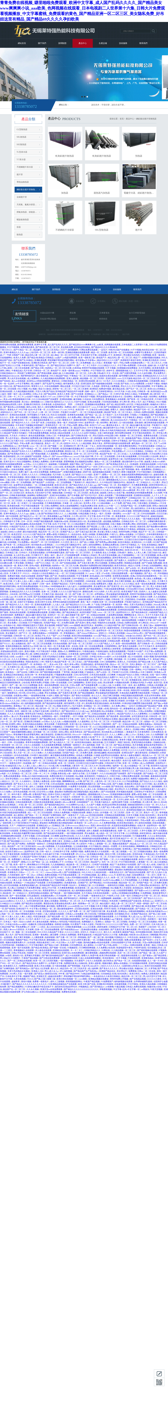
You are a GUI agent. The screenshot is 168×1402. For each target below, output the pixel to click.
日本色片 (23, 553)
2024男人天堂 (16, 974)
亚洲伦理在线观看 (87, 381)
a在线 (106, 708)
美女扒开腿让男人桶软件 (30, 428)
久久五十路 (71, 818)
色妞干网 (89, 456)
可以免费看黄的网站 (114, 550)
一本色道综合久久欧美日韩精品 (147, 841)
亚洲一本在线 (72, 646)
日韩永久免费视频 (62, 812)
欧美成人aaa (28, 859)
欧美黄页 (117, 932)
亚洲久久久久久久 (30, 475)
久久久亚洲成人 (119, 381)
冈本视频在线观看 (125, 792)
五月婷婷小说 (148, 547)
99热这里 (64, 708)
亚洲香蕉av (107, 649)
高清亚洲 (39, 898)
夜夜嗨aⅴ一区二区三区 (24, 706)
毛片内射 (57, 475)
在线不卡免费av (62, 618)
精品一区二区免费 (99, 352)
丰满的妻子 (6, 984)
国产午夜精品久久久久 (100, 877)
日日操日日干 (84, 407)
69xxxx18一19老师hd (81, 734)
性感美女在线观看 (67, 576)
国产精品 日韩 (37, 368)
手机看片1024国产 (69, 412)
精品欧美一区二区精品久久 (139, 482)
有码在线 (63, 922)
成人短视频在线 (19, 644)
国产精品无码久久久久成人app (83, 485)
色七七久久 (96, 696)
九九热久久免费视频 (10, 550)
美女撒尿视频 (159, 540)
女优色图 (31, 942)
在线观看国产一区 (62, 740)
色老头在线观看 (28, 576)
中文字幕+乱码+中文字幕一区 (32, 410)
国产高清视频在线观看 (123, 579)
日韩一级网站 (84, 628)
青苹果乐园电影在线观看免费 (117, 443)
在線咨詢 (80, 301)
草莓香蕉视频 (106, 989)
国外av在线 (31, 407)
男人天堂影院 (66, 581)
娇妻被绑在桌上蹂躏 (132, 708)
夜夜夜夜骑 (120, 516)
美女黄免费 (108, 683)
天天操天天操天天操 (80, 740)
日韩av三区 (51, 436)
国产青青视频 (128, 469)
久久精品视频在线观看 (24, 391)
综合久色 (64, 685)
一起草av (114, 893)
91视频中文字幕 (144, 620)
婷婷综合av (46, 779)
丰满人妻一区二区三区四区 (31, 805)
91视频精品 (144, 415)
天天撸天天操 (48, 594)
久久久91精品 (128, 584)
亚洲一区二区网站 (130, 763)
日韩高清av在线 (149, 631)
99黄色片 (116, 472)
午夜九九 (114, 534)
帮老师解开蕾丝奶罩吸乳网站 (61, 360)
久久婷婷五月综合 (80, 698)
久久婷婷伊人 (26, 781)
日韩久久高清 (27, 701)
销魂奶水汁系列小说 (101, 511)
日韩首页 (80, 404)
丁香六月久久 (6, 350)
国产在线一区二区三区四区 (78, 553)
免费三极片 (24, 472)
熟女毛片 (154, 880)
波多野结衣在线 (67, 836)
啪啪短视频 (57, 493)
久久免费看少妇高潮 (106, 948)
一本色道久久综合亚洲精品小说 (44, 573)
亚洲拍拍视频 (66, 399)
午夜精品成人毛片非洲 (22, 371)
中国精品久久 (93, 420)
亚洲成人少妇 (143, 734)
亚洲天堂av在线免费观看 (55, 701)
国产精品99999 (73, 974)
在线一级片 (155, 675)
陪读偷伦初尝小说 (78, 521)
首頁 (122, 119)
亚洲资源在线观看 (148, 464)
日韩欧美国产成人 (158, 688)
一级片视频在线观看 (150, 519)
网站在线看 (65, 386)
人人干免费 (117, 503)
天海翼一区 (67, 503)
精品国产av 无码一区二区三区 (51, 849)
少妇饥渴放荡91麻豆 (152, 477)
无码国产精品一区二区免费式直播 (136, 506)
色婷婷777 (28, 467)
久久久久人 (20, 901)
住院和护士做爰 (161, 981)
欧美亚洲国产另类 (129, 592)
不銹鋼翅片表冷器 (25, 167)
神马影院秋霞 (133, 430)
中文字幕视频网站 (152, 807)
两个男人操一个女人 (86, 446)
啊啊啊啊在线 (68, 781)
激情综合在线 (51, 974)
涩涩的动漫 (137, 854)
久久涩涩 (65, 542)
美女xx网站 (157, 768)
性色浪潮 (114, 901)
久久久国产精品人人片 (104, 644)
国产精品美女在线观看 (95, 716)
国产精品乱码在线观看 (135, 872)
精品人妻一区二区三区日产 (123, 903)
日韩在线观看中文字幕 (76, 607)
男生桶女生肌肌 (78, 807)
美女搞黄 (68, 527)
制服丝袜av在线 (61, 521)
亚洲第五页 (15, 449)
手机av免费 (124, 363)
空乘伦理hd (144, 885)
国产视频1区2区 (143, 786)
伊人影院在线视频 (143, 823)
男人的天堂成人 (12, 438)
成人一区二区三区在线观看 (40, 812)
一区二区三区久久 (154, 363)
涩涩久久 (52, 498)
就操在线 (4, 436)
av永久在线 (58, 467)
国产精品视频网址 (95, 589)
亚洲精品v (70, 488)
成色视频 (107, 521)
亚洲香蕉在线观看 (142, 495)
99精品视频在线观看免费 (132, 696)
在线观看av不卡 (105, 355)
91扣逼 (117, 384)
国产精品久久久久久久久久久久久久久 (51, 501)
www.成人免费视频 (46, 846)
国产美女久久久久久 (23, 784)
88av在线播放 (77, 498)
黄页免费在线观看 (123, 433)
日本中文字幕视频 (120, 670)
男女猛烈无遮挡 (52, 579)
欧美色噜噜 (5, 833)
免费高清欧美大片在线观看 (62, 776)
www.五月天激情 (124, 378)
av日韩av (28, 464)
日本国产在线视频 (102, 441)
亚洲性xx (99, 922)
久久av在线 (19, 690)
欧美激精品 (152, 545)
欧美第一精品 (150, 945)
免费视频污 (17, 859)
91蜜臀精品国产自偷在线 (130, 901)
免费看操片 (19, 615)
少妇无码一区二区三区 (40, 352)
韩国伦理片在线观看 (104, 560)
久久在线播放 (160, 597)
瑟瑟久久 (103, 633)
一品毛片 (103, 350)
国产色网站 (20, 844)
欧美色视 (123, 698)
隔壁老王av (59, 402)
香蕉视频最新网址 (157, 371)
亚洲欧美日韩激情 (149, 430)
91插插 (97, 755)
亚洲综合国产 (128, 753)
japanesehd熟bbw (7, 901)
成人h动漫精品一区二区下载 (137, 766)
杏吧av (155, 506)
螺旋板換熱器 (23, 220)
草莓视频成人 (70, 633)
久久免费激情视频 (108, 823)
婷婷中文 (111, 371)
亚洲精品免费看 (116, 563)
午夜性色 (49, 537)
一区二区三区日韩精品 (66, 628)
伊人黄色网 (34, 508)
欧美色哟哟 (5, 641)
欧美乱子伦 (40, 636)
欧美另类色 (143, 628)
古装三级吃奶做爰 (106, 433)
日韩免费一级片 (7, 524)
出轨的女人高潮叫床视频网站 (99, 449)
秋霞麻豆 (94, 690)
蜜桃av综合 (17, 797)
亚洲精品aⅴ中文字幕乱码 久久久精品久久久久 (138, 828)
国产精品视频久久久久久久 (19, 841)
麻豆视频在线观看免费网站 (63, 755)
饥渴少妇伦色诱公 (148, 815)
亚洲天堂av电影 (60, 430)
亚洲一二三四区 (36, 641)
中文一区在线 (113, 373)
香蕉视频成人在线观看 (115, 399)
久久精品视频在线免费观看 (53, 378)
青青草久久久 (37, 386)
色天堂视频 (138, 745)
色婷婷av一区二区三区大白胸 (58, 368)
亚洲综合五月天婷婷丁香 (85, 828)
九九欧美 (66, 475)
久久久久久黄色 (82, 836)
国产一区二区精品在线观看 (93, 615)
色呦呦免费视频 (134, 477)
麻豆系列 (121, 727)
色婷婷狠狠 (50, 937)
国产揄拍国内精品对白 (55, 805)
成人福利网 (80, 589)
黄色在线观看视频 (37, 436)
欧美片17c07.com (48, 397)
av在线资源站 (60, 417)
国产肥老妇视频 (44, 373)
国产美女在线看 (79, 547)
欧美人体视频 (89, 534)
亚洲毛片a (66, 706)
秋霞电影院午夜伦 (124, 948)
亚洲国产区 (23, 867)
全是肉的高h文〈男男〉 (64, 404)
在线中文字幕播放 (26, 602)
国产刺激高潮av (44, 698)
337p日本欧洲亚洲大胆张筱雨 (94, 459)
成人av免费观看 (147, 763)
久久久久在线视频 (80, 690)
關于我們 (42, 43)
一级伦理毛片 (99, 464)
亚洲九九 (121, 662)
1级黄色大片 (35, 659)
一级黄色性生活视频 (115, 885)
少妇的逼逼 (51, 423)
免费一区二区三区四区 (128, 831)
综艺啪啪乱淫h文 (122, 914)
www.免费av (5, 519)
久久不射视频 (64, 636)
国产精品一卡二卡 (33, 815)
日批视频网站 (6, 358)
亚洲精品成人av (44, 825)
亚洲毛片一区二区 (56, 615)
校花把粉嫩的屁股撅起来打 (72, 449)
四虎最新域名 (70, 883)
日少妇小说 (92, 807)
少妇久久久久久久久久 (110, 966)
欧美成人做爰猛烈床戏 (132, 807)
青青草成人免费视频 (110, 386)
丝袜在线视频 (17, 469)
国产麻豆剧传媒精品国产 (53, 955)
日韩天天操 (115, 776)
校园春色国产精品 (133, 438)
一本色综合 (155, 428)
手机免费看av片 (119, 451)
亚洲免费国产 (121, 498)
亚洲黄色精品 (87, 664)
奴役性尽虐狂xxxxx (14, 851)
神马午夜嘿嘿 (27, 768)
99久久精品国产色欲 (59, 376)
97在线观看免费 (72, 555)
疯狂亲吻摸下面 (72, 615)
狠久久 (41, 407)
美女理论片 (114, 547)
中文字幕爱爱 (82, 576)
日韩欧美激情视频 (18, 495)
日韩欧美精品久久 (8, 373)
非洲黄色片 (13, 872)
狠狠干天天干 (91, 501)
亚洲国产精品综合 (60, 584)
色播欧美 (32, 924)
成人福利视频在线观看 (31, 703)
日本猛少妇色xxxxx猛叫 (101, 657)
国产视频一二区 (55, 446)
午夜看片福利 (23, 480)
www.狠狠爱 (74, 625)
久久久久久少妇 (103, 638)
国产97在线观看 (50, 428)
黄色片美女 (97, 443)
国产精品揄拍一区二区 (139, 586)
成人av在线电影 (19, 381)
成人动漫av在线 (28, 667)
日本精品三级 (11, 553)
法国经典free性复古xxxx (133, 966)
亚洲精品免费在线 (111, 545)
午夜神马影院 (28, 365)
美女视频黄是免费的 (84, 462)
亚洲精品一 (30, 563)
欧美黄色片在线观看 (9, 807)
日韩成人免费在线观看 (144, 412)
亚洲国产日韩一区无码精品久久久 (139, 537)
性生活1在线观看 (59, 415)
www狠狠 (153, 524)
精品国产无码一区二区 (144, 410)
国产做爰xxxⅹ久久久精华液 (147, 890)
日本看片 (34, 755)
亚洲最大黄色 (58, 488)
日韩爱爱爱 (79, 581)
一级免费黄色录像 (37, 696)
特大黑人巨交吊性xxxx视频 (126, 501)
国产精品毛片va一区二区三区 (33, 516)
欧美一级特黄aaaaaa (71, 371)
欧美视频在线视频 (146, 838)
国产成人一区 (150, 573)
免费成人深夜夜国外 (150, 974)
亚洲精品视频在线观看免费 (77, 352)
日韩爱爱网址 (111, 646)
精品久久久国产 (63, 667)
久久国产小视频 (94, 805)
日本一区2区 (27, 521)
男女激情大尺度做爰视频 (98, 524)
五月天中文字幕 (141, 371)
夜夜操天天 (131, 732)
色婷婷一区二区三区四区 (11, 501)
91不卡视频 (136, 350)
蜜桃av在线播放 (127, 534)
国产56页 (73, 597)
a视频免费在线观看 (108, 953)
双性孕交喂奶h (12, 779)
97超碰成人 (90, 672)
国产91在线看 (77, 394)
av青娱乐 (70, 880)
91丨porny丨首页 (93, 573)
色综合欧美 (13, 620)
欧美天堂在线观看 (153, 966)
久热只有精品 (32, 631)
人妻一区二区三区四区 (49, 412)
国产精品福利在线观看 (52, 703)
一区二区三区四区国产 (132, 898)
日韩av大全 (38, 394)
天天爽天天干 (131, 428)
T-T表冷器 (21, 159)
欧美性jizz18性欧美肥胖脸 (39, 381)
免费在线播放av (40, 633)
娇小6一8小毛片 (103, 381)
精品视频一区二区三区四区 (92, 378)
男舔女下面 (84, 857)
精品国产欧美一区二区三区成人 (118, 412)
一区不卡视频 (77, 716)
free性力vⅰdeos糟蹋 (111, 880)
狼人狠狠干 (36, 384)
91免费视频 (146, 893)
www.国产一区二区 (131, 514)
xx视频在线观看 (69, 721)
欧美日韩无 (8, 584)
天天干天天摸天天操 (154, 615)
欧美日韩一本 (31, 675)
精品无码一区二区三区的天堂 (146, 378)
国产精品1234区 (52, 945)
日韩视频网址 (159, 472)
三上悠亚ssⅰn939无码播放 (75, 477)
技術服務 (123, 43)
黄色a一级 (33, 737)
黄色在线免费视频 (43, 638)
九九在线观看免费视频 (53, 451)
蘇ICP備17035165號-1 (111, 334)
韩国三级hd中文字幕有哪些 (119, 841)
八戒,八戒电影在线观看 (54, 914)
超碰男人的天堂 (99, 628)
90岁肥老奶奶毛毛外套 (134, 459)
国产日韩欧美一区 (146, 644)
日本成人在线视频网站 (152, 566)
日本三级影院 (147, 672)
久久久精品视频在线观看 (104, 727)
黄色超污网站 (89, 417)
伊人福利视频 (89, 745)
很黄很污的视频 (62, 924)
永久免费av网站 (75, 417)
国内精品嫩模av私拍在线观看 (29, 524)
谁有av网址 (74, 664)
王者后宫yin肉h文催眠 (99, 410)
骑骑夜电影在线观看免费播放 (95, 838)
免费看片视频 (77, 851)
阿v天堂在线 (90, 914)
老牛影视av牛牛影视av (86, 360)
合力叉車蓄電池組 (137, 313)
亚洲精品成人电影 (105, 789)
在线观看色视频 (139, 961)
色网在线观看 (136, 945)
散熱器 (20, 235)
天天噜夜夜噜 (157, 737)
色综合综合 (76, 534)
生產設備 (103, 43)
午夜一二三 (114, 506)
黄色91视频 (30, 477)
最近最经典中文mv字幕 (113, 428)
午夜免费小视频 (26, 727)
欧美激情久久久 (82, 870)
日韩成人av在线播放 (74, 914)
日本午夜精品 (78, 579)
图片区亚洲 (115, 838)
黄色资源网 (125, 716)
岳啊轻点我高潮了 (41, 654)
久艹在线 (95, 605)
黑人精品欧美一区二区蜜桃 (78, 469)
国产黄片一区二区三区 (59, 363)
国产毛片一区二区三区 (136, 389)
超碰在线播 (159, 475)
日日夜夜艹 (5, 732)
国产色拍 (125, 384)
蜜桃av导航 (83, 425)
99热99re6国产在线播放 (119, 350)
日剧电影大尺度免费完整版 (28, 888)
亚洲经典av (63, 480)
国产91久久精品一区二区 (47, 563)
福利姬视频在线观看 (102, 472)
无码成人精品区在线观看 (80, 610)
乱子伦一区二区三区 (70, 459)
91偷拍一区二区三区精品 (42, 760)
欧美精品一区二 (121, 449)
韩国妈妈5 (129, 467)
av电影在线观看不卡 (46, 667)
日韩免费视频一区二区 (101, 747)
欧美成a (138, 579)
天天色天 (14, 436)
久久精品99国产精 (112, 625)
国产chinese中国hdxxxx (62, 456)
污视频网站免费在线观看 (52, 519)
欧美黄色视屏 (158, 368)
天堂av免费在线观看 (151, 942)
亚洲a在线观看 (94, 402)
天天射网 (29, 929)
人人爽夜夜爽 (37, 937)
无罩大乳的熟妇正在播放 (141, 605)
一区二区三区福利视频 (18, 459)
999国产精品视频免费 (43, 521)
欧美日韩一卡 (82, 410)
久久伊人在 (5, 659)
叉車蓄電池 (104, 313)
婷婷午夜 (87, 472)
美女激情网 (50, 625)
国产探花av (39, 974)
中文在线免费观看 (121, 747)
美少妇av (26, 402)
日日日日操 (162, 514)
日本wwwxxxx (105, 467)
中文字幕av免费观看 (127, 365)
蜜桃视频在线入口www (116, 480)
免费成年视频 (105, 389)
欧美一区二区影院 (66, 763)
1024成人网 (53, 766)
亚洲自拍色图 (6, 391)
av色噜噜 (47, 547)
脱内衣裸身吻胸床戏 (21, 649)
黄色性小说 (70, 451)
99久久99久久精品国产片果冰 (50, 932)
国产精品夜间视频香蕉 (155, 633)
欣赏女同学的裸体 (44, 599)
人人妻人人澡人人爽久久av (110, 527)
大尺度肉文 (140, 534)
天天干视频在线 (35, 623)
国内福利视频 (161, 657)
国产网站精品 (96, 883)
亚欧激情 (139, 423)
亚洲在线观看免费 (43, 605)
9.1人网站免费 (92, 579)
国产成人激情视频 (90, 919)
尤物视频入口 (22, 945)
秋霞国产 (16, 862)
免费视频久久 (88, 922)
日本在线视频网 (52, 386)
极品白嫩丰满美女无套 (36, 615)
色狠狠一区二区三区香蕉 (131, 436)
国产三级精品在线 (27, 698)
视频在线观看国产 (41, 571)
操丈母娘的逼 (42, 376)
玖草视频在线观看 (96, 550)
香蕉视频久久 (51, 750)
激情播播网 (73, 350)
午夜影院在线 (74, 922)
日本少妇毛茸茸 (81, 675)
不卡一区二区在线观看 (87, 451)
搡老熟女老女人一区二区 (117, 425)
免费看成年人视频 (33, 547)
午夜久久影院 (87, 924)
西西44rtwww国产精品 (124, 797)
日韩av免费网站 (52, 506)
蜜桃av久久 (63, 651)
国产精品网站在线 (48, 719)
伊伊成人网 (161, 433)
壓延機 (73, 313)
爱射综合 (56, 381)
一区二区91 (151, 875)
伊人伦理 (18, 597)
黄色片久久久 (45, 688)
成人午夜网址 (27, 550)
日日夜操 (23, 623)
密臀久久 (115, 410)
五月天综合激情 (121, 415)
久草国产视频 (38, 537)
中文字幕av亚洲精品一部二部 (36, 797)
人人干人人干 (158, 495)
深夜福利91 (32, 558)
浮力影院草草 (82, 529)
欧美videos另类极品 (157, 389)
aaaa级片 (20, 657)
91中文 (71, 410)
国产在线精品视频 (68, 563)
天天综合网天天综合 (135, 589)
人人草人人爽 (140, 553)
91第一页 (60, 438)
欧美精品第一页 (108, 799)
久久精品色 (81, 550)
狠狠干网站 (75, 464)
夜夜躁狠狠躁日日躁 (21, 399)
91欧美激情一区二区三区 (11, 745)
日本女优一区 (85, 727)
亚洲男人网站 (15, 724)
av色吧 (164, 378)
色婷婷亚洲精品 (35, 488)
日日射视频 (40, 527)
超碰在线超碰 (157, 516)
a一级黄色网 (159, 490)
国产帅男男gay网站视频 (106, 542)
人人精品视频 (85, 443)
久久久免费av (37, 753)
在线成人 (151, 599)
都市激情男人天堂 (71, 384)
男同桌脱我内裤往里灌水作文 (109, 397)
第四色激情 (95, 711)
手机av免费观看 (40, 771)
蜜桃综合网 (88, 592)
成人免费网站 (33, 378)
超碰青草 (16, 981)
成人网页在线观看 (18, 558)
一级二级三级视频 (118, 851)
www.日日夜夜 (89, 927)
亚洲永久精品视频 (147, 984)
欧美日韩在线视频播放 (82, 636)
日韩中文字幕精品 (119, 441)
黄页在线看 (49, 724)
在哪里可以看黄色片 (143, 352)
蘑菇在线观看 (143, 688)
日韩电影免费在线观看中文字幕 (61, 844)
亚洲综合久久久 (77, 501)
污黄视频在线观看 (105, 914)
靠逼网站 (99, 625)
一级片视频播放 (136, 573)
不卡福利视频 (6, 636)
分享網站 (101, 301)
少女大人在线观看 (32, 745)
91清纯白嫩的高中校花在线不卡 (39, 987)
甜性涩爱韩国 (51, 490)
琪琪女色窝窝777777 (156, 810)
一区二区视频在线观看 (43, 485)
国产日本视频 (73, 495)
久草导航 (92, 547)
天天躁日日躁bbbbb (9, 472)
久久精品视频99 (78, 524)
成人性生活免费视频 (39, 472)
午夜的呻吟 (118, 540)
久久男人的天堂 (79, 516)
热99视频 (89, 670)
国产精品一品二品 (93, 415)
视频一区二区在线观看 (153, 794)
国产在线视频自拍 (112, 407)
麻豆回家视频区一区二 (52, 659)
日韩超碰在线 (64, 890)
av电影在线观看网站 (114, 607)
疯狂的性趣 (98, 742)
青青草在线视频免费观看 (11, 464)
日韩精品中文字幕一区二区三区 (146, 896)
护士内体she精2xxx (30, 992)
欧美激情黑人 (51, 758)
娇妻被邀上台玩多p (146, 529)
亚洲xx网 (39, 877)
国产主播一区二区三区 (83, 594)
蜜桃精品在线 (89, 688)
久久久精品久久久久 (107, 365)
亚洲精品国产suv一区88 (87, 467)
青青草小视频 (125, 740)
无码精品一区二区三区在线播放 (31, 529)
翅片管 (20, 174)
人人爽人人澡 (15, 880)
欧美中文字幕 (64, 560)
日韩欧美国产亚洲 (26, 638)
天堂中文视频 (80, 402)
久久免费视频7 (158, 734)
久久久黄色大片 (40, 464)
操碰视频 (53, 464)
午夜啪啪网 (143, 394)
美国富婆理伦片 (50, 890)
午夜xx (84, 708)
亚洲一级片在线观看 (19, 417)
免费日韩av (96, 740)
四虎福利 (66, 508)
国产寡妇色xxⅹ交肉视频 (14, 407)
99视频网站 (74, 708)
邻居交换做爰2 (85, 597)
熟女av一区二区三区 (119, 664)
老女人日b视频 (109, 553)
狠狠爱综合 (13, 693)
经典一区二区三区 (104, 745)
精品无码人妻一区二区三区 (37, 355)
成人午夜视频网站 (126, 555)
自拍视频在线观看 (29, 688)
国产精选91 (65, 696)
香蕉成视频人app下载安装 (59, 516)
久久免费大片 (11, 919)
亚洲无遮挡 (111, 378)
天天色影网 (61, 896)
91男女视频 (19, 563)
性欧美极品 (145, 768)
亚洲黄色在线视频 (75, 415)
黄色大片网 (23, 566)
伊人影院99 (65, 443)
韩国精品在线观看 (132, 563)
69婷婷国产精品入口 (158, 612)
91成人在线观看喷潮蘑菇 (102, 870)
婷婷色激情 (142, 524)
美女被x (100, 532)
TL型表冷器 (22, 152)
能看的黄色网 (80, 420)
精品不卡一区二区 (147, 532)
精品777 (137, 358)
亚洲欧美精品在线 (108, 690)
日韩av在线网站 (145, 711)
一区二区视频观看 (33, 657)
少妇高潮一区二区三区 (61, 867)
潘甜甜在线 (48, 903)
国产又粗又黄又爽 (86, 563)
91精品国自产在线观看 (20, 789)
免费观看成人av (10, 446)
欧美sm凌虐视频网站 (69, 506)
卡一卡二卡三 (38, 872)
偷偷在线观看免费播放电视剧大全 (137, 475)
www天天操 (79, 456)
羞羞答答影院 (113, 628)
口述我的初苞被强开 (52, 441)
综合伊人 (73, 885)
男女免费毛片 (159, 373)
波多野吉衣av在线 (82, 747)
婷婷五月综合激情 (151, 680)
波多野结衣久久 (123, 612)
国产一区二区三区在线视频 (39, 644)
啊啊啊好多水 (130, 615)
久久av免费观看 (137, 384)
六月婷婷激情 (14, 875)
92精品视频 (83, 514)
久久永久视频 (33, 989)
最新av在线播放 (150, 758)
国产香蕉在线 (117, 786)
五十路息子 (108, 415)
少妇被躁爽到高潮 (20, 641)
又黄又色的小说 (154, 553)
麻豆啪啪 (77, 399)
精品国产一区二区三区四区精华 (39, 469)
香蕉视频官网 (9, 799)
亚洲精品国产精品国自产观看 (149, 706)
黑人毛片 (9, 935)
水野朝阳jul (99, 594)
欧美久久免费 (20, 358)
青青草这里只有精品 (34, 714)
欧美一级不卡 (20, 864)
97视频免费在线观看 (63, 675)
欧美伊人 (112, 714)
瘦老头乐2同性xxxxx (146, 641)
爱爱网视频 (69, 462)
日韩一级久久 (46, 851)
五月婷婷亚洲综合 (105, 391)
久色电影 (96, 386)
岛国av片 (47, 456)
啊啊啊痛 (18, 890)
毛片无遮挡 (77, 706)
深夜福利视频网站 (137, 911)
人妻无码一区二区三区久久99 (89, 519)
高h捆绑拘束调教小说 (88, 659)
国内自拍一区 (116, 708)
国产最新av (148, 955)
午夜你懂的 (142, 503)
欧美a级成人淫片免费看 (101, 576)
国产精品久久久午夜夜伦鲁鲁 (42, 820)
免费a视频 (158, 563)
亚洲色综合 (35, 716)
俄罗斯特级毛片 (28, 376)
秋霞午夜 (94, 955)
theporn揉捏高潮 (72, 438)
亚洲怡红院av (64, 498)
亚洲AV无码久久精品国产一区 (19, 664)
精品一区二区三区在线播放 (78, 511)
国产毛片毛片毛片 (89, 495)
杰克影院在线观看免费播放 (12, 662)
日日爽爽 (111, 675)
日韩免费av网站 (129, 524)
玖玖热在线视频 (60, 644)
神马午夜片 (17, 794)
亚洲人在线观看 (106, 495)
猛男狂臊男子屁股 (88, 654)
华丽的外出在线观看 (106, 623)
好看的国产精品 (153, 589)
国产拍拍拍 (5, 381)
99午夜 (38, 911)
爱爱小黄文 (57, 841)
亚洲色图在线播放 (89, 929)
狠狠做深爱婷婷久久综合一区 (141, 805)
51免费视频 (146, 355)
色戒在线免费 (75, 480)
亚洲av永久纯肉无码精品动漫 (113, 430)
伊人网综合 (144, 623)
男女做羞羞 (24, 716)
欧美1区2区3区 (62, 485)
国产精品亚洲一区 (35, 750)
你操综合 (87, 724)
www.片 (112, 875)
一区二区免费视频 (63, 482)
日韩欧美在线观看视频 (138, 381)
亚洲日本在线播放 (58, 495)
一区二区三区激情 (80, 389)
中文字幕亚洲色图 (11, 854)
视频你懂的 (107, 963)
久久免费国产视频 (157, 714)
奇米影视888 (107, 958)
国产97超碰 (66, 547)
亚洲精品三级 (58, 825)
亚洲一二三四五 (38, 927)
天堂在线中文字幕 (89, 355)
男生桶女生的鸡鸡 (131, 355)
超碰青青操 (38, 807)
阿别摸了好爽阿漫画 (27, 373)
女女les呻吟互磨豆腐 (80, 940)
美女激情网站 (6, 890)
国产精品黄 (92, 527)
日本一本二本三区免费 (78, 896)
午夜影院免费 (62, 724)
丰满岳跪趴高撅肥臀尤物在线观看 (95, 568)
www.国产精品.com (102, 636)
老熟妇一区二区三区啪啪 (155, 721)
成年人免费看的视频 (93, 750)
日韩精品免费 (114, 641)
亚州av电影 (34, 566)
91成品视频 (16, 537)
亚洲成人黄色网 (106, 501)
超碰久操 (152, 365)
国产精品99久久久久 (21, 423)
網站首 (15, 289)
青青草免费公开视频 (128, 532)
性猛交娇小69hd (76, 423)
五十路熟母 (97, 553)
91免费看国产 (107, 981)
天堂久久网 (40, 391)
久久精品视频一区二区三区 (74, 373)
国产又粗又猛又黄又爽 (86, 532)
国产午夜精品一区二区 (31, 449)
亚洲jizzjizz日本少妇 (32, 890)
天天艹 (64, 350)
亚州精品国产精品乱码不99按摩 (69, 391)
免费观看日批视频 (102, 670)
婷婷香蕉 (117, 649)
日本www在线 (89, 584)
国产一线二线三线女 (132, 488)
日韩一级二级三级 (8, 602)
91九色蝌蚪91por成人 (76, 805)
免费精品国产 (56, 472)
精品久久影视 (134, 566)
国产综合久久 (150, 916)
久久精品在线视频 (53, 753)
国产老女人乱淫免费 (149, 698)
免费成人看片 (71, 407)
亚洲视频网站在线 (130, 649)
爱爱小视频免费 (128, 472)
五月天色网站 (145, 368)
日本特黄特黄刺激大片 (157, 534)
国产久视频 (118, 784)
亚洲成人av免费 (71, 841)
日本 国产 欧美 (38, 423)
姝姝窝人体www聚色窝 (125, 490)
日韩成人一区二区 (48, 631)
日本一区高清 (21, 584)
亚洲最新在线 (9, 680)
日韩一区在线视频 (58, 683)
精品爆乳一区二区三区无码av (46, 350)
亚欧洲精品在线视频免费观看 (21, 877)
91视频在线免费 (122, 683)
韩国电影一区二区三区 (89, 898)
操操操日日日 (145, 937)
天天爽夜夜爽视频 (139, 485)
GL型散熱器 (22, 129)
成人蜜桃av (103, 875)
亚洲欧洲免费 (40, 360)
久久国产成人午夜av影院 (110, 807)
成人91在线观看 (135, 657)
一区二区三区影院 (71, 568)
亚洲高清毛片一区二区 (55, 425)
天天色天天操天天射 (81, 386)
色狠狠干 (34, 719)
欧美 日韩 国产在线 (87, 984)
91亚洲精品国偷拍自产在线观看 (62, 984)
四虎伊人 (143, 592)
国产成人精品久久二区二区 (61, 742)
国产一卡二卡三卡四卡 (86, 365)
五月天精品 (115, 867)
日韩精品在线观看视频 (115, 815)
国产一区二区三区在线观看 (32, 670)
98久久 (141, 615)
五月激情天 (151, 818)
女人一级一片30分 (155, 961)
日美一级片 (126, 896)
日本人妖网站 (162, 529)
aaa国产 (58, 358)
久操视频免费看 (85, 586)
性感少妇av (102, 547)
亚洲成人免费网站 (41, 462)
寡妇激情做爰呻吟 (65, 909)
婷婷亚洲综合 (146, 833)
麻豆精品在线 (119, 389)
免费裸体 (116, 521)
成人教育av (5, 716)
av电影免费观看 (70, 358)
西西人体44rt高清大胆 (101, 825)
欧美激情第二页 (65, 428)
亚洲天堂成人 (118, 568)
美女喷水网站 (147, 568)
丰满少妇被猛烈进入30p (11, 766)
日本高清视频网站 (55, 883)
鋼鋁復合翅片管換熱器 (146, 119)
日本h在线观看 (58, 784)
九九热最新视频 (80, 846)
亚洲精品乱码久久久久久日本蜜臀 (25, 592)
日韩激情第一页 (107, 605)
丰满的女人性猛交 (89, 555)
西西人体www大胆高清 (14, 929)
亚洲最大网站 (55, 612)
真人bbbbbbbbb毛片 (119, 420)
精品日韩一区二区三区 (132, 721)
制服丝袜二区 (141, 968)
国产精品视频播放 (86, 693)
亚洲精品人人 (91, 394)
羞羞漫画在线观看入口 (43, 420)
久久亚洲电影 (98, 885)
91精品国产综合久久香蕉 (128, 675)
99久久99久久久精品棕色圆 (94, 872)
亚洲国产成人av (67, 532)
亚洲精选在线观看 (61, 950)
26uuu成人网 (159, 605)
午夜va (91, 844)
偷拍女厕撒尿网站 (92, 649)
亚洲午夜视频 (56, 462)
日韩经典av (134, 672)
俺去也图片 (44, 755)
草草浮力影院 (110, 909)
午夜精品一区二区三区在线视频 (84, 376)
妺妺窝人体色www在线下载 (112, 493)
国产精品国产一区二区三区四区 (108, 729)
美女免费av (13, 623)
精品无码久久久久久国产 (108, 360)
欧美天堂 (158, 683)
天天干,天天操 (55, 789)
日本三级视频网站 (108, 662)
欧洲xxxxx (103, 506)
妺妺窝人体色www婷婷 (155, 462)
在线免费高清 (162, 547)
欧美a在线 (94, 493)
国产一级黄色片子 (70, 815)
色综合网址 (130, 786)
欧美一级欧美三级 (87, 358)
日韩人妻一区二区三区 (48, 607)
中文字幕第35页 (98, 371)
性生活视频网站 (24, 462)
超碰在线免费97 (85, 599)
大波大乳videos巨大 (103, 540)
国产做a (157, 703)
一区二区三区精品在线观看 (90, 412)
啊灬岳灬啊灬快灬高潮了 (16, 820)
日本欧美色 (25, 430)
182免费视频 (160, 498)
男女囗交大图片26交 (14, 441)
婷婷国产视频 (43, 576)
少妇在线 (14, 594)
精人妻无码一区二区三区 (94, 480)
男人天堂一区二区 (145, 490)
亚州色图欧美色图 (42, 550)
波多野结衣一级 (92, 423)
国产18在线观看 (108, 792)
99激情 (95, 602)
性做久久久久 (96, 932)
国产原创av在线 (104, 784)
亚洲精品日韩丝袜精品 (13, 675)
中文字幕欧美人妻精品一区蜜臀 (137, 417)
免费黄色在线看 (150, 436)
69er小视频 (23, 389)
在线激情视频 (120, 984)
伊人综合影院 (6, 753)
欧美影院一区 (81, 823)
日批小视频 (116, 524)
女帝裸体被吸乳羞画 (55, 553)
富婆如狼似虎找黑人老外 (11, 404)
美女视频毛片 (124, 485)
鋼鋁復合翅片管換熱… (27, 189)
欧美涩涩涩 (17, 534)
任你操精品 (68, 789)
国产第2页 (18, 721)
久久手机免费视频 (130, 781)
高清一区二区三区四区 (127, 953)
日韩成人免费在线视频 (151, 719)
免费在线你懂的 (17, 628)
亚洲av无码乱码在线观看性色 (143, 576)
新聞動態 (62, 43)
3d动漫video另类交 (134, 636)
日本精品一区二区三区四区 (76, 493)
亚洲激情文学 (70, 446)
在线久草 (141, 825)
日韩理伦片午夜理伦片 (144, 792)
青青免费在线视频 (141, 511)
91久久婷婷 (99, 592)
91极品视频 (120, 987)
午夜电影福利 (64, 436)
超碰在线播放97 (40, 498)
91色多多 (87, 399)
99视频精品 (84, 987)
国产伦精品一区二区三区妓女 (148, 909)
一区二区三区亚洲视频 (146, 555)
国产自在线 (86, 464)
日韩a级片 (101, 373)
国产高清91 (80, 623)
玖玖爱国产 (112, 768)
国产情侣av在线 (146, 560)
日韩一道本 (60, 469)
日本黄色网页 (54, 459)
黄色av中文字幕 (49, 888)
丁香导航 (66, 672)
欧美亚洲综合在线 (73, 849)
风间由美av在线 (52, 714)
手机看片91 (157, 425)
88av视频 (79, 776)
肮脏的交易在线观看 (108, 376)
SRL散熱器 (21, 137)
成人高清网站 (25, 394)
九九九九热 (56, 721)
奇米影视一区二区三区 (10, 475)
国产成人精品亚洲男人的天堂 (120, 404)
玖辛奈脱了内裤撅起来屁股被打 (30, 425)
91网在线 (144, 675)
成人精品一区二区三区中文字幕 (65, 355)
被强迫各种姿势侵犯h (153, 745)
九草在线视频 (20, 979)
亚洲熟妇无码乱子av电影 (24, 618)
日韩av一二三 (25, 872)
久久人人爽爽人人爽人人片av (123, 734)
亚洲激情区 (154, 753)
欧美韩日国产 (74, 430)
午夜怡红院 (116, 771)
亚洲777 (97, 475)
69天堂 (22, 631)
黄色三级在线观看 (105, 581)
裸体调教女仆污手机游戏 (20, 498)
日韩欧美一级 (143, 391)
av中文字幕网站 (23, 384)
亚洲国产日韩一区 (106, 620)
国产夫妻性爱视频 (128, 373)
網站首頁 (22, 43)
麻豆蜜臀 (54, 935)
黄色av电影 (91, 623)
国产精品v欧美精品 (123, 745)
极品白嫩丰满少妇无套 (140, 425)
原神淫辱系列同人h (158, 485)
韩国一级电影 (128, 867)
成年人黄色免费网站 (92, 545)
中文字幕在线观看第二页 (144, 433)
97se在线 (106, 573)
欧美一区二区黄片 (20, 503)
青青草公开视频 (12, 540)
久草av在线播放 (12, 870)
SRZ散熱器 (21, 144)
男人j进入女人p (135, 916)
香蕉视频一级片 (111, 363)
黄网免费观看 (51, 560)
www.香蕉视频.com (25, 799)
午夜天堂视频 (14, 688)
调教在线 (105, 420)
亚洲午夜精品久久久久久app (16, 352)
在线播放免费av (137, 363)
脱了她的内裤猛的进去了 (130, 667)
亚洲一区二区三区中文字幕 (86, 454)
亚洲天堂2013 (9, 462)
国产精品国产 (38, 482)
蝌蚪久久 (154, 779)
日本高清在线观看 (98, 675)
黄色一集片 (62, 423)
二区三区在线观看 (21, 368)
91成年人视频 (53, 696)
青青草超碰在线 (84, 935)
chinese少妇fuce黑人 (135, 633)
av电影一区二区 (7, 914)
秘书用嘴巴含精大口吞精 (130, 376)
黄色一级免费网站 (143, 469)
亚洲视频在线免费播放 (127, 368)
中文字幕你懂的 (144, 472)
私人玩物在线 (143, 877)
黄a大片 (60, 555)
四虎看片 (114, 597)
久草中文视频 (146, 831)
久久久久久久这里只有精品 (84, 433)
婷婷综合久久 (7, 412)
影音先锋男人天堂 (8, 638)
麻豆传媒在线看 (30, 532)
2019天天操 (119, 391)
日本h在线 (142, 365)
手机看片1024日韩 (120, 672)
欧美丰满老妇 (110, 519)
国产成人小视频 (87, 542)
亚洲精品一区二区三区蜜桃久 (97, 706)
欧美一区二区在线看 (12, 719)
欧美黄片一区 (87, 438)
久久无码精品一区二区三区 (36, 568)
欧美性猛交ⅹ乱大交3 (56, 540)
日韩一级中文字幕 (41, 784)
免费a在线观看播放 (12, 776)
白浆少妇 (78, 503)
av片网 (79, 781)
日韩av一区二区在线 (146, 971)
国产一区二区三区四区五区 (12, 493)
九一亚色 (142, 545)
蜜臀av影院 (52, 534)
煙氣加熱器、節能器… (27, 212)
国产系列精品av (23, 968)
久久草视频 (5, 537)
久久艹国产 (52, 636)
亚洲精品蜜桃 (102, 534)
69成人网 (155, 480)
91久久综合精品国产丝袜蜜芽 (45, 399)
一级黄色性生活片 (100, 734)
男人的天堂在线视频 (17, 378)
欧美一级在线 (158, 355)
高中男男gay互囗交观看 (30, 594)
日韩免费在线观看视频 (93, 849)
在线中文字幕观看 (51, 449)
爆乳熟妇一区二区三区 (142, 443)
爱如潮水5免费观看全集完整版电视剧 (38, 438)
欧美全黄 (4, 896)
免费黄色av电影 (141, 397)
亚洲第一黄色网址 (113, 514)
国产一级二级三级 (96, 937)
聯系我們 (143, 43)
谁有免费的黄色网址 (54, 407)
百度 (131, 301)
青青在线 (62, 773)
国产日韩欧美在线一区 (81, 436)
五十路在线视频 (126, 423)
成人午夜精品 (149, 402)
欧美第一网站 (122, 605)
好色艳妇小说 (9, 625)
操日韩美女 (108, 961)
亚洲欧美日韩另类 (63, 734)
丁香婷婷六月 (79, 482)
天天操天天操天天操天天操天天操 (96, 779)
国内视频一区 (120, 659)
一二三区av (124, 945)
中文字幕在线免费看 (141, 386)
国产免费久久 (120, 560)
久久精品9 (28, 501)
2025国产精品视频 (109, 698)
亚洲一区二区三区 (134, 812)
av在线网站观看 (7, 599)
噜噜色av (54, 922)
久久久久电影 (9, 529)
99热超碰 (39, 701)
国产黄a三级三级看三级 (45, 979)
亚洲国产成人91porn (48, 828)
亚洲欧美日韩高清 (150, 360)
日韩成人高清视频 (117, 633)
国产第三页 (88, 781)
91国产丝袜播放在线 (21, 363)
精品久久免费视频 (139, 747)
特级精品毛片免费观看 (82, 508)
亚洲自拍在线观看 (18, 415)
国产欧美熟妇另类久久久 (19, 454)
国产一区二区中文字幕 (18, 786)
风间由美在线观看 (18, 612)
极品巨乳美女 (80, 428)
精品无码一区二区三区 (48, 532)
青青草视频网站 (143, 737)
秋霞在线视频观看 (132, 631)
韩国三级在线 (124, 742)
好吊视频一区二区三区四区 (138, 701)
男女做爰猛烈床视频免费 (117, 594)
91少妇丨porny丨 (57, 870)
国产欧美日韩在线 (23, 935)
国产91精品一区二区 (23, 350)
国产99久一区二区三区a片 (26, 412)
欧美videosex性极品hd (84, 558)
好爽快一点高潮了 (159, 649)
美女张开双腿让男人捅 (22, 654)
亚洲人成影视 (72, 378)
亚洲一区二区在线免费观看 (111, 602)
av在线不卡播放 (153, 384)
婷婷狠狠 (98, 438)
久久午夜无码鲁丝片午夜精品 (122, 529)
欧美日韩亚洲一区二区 (114, 438)
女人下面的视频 (57, 880)
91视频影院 (72, 948)
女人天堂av (97, 363)
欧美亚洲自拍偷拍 (101, 703)
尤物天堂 (49, 402)
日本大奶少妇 (158, 924)
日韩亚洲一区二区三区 (82, 797)
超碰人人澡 (35, 514)
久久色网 (158, 493)
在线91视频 (149, 657)
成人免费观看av (139, 581)
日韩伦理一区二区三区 (24, 636)
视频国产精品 (22, 940)
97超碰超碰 (70, 519)
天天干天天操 (158, 417)
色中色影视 (23, 446)
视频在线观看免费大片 (15, 942)
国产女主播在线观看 (79, 680)
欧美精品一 (144, 428)
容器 (19, 227)
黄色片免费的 (126, 410)
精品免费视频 (70, 571)
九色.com (84, 815)
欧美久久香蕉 (64, 394)
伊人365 (20, 456)
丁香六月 (133, 618)
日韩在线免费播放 (45, 924)
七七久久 (69, 402)
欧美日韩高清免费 (47, 558)
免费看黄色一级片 (67, 550)
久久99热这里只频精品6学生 (113, 482)
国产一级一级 (16, 685)
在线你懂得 (104, 929)
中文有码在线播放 (146, 446)
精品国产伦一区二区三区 (103, 469)
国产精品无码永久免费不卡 (63, 365)
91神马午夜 (119, 394)
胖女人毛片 (136, 402)
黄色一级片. (50, 555)
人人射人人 (13, 428)
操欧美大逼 (99, 508)
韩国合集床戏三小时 (35, 662)
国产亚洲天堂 (113, 586)
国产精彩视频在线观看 (50, 672)
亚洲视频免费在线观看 (140, 571)
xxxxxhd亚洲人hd (85, 677)
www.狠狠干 (25, 779)
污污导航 (141, 818)
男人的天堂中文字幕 (152, 976)
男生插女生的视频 (55, 527)
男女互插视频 (101, 563)
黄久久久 (74, 542)
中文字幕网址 (158, 386)
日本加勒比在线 (124, 854)
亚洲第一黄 (5, 859)
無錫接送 (74, 319)
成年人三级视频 (36, 786)
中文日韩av (44, 586)
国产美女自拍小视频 (138, 441)
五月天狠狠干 (110, 742)
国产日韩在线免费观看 (49, 958)
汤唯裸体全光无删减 (99, 529)
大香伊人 (127, 729)
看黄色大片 (13, 410)
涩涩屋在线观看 (93, 799)
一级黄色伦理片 (115, 537)
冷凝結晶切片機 (47, 313)
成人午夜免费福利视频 (35, 906)
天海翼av (134, 415)
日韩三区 (157, 859)
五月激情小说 (14, 667)
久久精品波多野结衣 (69, 768)
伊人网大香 (125, 402)
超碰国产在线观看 (33, 456)
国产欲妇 (50, 391)
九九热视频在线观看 (139, 454)
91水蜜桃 (132, 659)
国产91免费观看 (42, 799)
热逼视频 (27, 763)
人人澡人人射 (58, 605)
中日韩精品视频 (89, 875)
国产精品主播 (144, 662)
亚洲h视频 (104, 477)
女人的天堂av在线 (22, 555)
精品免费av (95, 792)
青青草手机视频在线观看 (93, 368)
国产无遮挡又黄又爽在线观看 (123, 929)
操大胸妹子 (94, 698)
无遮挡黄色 (130, 599)
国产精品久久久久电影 (41, 430)
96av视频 (33, 389)
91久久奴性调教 (145, 373)
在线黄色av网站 (21, 696)
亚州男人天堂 (89, 503)
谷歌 (136, 301)
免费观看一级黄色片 (155, 729)
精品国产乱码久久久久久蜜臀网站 (27, 451)
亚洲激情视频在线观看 (120, 794)
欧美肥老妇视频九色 (19, 508)
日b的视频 (141, 599)
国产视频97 (109, 498)
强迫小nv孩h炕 (45, 389)
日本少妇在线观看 (39, 789)
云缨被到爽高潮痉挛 (156, 521)
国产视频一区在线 (58, 948)
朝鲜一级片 (90, 391)
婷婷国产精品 (18, 490)
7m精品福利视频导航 (106, 688)
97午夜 (3, 841)
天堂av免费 (75, 685)
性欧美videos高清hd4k (139, 935)
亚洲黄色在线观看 (24, 571)
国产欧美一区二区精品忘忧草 (140, 399)
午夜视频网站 (50, 480)
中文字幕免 (133, 984)
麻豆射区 (114, 423)
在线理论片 (133, 560)
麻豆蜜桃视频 (91, 953)
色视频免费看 (160, 888)
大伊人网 (92, 373)
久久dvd (151, 836)
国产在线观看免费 (89, 685)
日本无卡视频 (132, 815)
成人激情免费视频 (120, 618)
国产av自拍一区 (133, 568)
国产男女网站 (66, 747)
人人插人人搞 (105, 685)
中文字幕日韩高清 (22, 760)
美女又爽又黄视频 (123, 581)
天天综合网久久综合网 (148, 456)
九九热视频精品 (58, 864)
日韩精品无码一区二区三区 (141, 498)
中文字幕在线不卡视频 (85, 397)
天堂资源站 (132, 662)
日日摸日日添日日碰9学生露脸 (139, 540)
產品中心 (83, 43)
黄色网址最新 (66, 454)
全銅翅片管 (22, 197)
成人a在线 (151, 864)
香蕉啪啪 (82, 937)
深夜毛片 (149, 888)
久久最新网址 (53, 454)
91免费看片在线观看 (48, 729)
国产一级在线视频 (18, 896)
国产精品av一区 (42, 365)
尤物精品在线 (159, 742)
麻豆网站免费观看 (33, 690)
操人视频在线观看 (90, 430)
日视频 (54, 773)
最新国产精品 (128, 932)
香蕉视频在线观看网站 (70, 919)
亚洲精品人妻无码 (121, 779)
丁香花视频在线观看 (123, 495)
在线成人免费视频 (84, 755)
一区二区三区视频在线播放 (140, 851)
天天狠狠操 (161, 599)
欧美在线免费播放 (103, 558)
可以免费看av (24, 542)
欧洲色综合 (137, 542)
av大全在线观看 (119, 657)
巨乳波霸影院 (33, 896)
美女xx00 (7, 399)
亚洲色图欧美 (51, 641)
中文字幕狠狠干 (150, 670)
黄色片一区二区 (52, 443)
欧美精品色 (138, 888)
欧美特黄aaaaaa (133, 727)
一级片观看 (28, 974)
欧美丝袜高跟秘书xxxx (153, 488)
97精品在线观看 (142, 404)
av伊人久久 (93, 823)
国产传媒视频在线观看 (102, 384)
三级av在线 (10, 480)
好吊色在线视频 (159, 701)
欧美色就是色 (55, 568)
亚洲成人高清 (47, 417)
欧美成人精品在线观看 (60, 433)
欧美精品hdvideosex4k (10, 376)
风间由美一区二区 (47, 628)
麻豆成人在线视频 (8, 542)
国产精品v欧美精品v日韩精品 (40, 358)
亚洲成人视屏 (149, 438)
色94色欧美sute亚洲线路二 (43, 545)
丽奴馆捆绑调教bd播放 (22, 732)
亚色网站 (128, 397)
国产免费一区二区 (77, 911)
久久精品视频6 (104, 503)
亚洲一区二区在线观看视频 (57, 680)
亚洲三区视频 (16, 607)
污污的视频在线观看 (138, 963)
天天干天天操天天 (146, 646)
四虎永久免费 (146, 597)
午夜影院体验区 (132, 820)
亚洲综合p (123, 911)
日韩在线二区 (154, 441)
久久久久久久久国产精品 (117, 924)
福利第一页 (118, 766)
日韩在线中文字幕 (113, 763)
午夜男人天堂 (113, 896)
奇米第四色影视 (46, 675)
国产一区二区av (28, 875)
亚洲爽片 (135, 597)
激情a (130, 553)
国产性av (43, 459)
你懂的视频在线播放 (151, 358)
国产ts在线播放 (160, 831)
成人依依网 (159, 784)
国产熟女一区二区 (120, 680)
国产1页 (150, 872)
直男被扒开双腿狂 (32, 955)
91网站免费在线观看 (88, 350)
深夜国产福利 (62, 625)
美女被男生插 (100, 586)
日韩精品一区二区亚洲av (126, 711)
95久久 (75, 443)
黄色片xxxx (84, 825)
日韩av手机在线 (19, 953)
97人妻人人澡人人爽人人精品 (27, 581)
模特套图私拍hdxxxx (35, 589)
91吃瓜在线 (133, 937)
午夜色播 (61, 646)
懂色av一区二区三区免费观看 (107, 462)
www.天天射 (97, 407)
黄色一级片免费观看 (34, 490)
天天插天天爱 (161, 399)
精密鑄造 (103, 319)
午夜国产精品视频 (35, 579)
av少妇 (58, 420)
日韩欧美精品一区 (69, 381)
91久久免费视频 (30, 685)
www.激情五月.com (133, 758)
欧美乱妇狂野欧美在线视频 (114, 805)
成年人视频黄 (93, 831)
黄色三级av (149, 625)
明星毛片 (49, 662)
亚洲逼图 (134, 464)
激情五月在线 (59, 511)
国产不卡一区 (25, 633)
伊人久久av (161, 805)
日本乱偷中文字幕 (51, 854)
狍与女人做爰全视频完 (131, 755)
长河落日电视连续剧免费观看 (149, 610)
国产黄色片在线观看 (128, 646)
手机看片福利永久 (133, 602)
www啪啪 (82, 979)
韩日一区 (29, 605)
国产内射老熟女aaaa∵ (70, 929)
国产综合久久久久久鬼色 (128, 519)
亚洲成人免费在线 (41, 781)
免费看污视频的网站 (140, 779)
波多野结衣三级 (116, 459)
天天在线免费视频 (64, 846)
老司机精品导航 (101, 664)
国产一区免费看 (106, 659)
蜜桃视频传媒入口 (124, 371)
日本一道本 (36, 649)
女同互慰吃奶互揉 (33, 441)
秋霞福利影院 (9, 456)
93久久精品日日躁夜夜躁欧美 (49, 477)
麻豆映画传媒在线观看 (154, 423)
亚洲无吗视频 (153, 558)
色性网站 (153, 397)
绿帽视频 (154, 935)
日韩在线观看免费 (119, 573)
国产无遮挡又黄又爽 (67, 693)
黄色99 (26, 719)
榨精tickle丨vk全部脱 (15, 589)
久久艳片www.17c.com (57, 410)
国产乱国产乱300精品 (23, 360)
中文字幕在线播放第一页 (32, 506)
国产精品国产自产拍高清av (86, 971)
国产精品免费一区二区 (133, 654)
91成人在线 (131, 391)
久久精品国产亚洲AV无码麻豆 (13, 433)
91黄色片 (23, 436)
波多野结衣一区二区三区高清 (109, 631)
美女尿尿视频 (94, 786)
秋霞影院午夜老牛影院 (131, 360)
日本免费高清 (98, 399)
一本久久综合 (146, 550)
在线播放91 (8, 755)
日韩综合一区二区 (41, 371)
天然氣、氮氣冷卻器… (27, 204)
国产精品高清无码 (22, 386)
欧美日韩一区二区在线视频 (121, 352)
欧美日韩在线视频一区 (107, 446)
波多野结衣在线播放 (23, 485)
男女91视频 (67, 810)
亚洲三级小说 (40, 646)
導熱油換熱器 (23, 182)
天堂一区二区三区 (118, 477)
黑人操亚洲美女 (138, 508)
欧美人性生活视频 (43, 966)
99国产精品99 (147, 727)
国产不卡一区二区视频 (48, 610)
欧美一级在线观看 (51, 649)
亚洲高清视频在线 (13, 646)
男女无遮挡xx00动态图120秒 (106, 436)
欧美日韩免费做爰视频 (28, 586)
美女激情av (5, 469)
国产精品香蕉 (50, 394)
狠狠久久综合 (146, 501)
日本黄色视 (46, 404)
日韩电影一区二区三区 (56, 670)
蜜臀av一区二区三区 (111, 475)
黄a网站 (89, 540)
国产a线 (153, 628)
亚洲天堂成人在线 (94, 683)
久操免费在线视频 (115, 615)
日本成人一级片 (7, 511)
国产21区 (141, 864)
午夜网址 (85, 371)
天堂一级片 (63, 664)
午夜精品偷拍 (88, 651)
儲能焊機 (133, 319)
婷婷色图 (88, 441)
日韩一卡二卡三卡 (16, 397)
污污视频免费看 (139, 836)
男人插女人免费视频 (152, 579)
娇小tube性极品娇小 (50, 581)
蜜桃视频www (37, 402)
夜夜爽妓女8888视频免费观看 (139, 493)
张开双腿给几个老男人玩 (38, 415)
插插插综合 (56, 953)
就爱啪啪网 (106, 898)
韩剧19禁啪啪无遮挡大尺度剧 (30, 625)
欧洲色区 (118, 355)
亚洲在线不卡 (22, 909)
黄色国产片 (101, 358)
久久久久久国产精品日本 (138, 516)
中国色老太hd (35, 838)
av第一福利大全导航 (76, 773)
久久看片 (156, 482)
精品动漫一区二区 (63, 594)
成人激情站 (19, 815)
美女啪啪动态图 (94, 521)
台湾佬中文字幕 (55, 963)
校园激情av (98, 797)
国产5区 (54, 576)
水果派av (52, 620)
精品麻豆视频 (161, 410)
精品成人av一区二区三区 (153, 755)
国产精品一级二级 (147, 953)
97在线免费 (140, 467)
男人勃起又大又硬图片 (10, 958)
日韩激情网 (154, 381)
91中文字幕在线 (95, 428)
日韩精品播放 (45, 475)
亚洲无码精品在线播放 (33, 724)
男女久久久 (126, 386)
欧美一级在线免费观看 (145, 584)
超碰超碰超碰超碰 (76, 760)
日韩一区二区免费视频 (80, 363)
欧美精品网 (70, 467)
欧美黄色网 (126, 407)
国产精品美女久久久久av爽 (145, 407)
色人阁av (27, 537)
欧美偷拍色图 (14, 506)
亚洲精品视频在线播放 (98, 979)
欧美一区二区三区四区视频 (109, 417)
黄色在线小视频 (73, 779)
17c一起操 (155, 449)
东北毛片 (55, 799)
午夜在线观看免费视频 (38, 433)
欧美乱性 (30, 493)
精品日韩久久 (92, 482)
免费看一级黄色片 (13, 467)
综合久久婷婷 (25, 922)
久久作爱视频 (132, 789)
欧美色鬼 (4, 825)
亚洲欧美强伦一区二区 (22, 420)
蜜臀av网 (27, 794)
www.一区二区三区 (38, 446)
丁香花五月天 (31, 628)
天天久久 (90, 719)
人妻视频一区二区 (53, 810)
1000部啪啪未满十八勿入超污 (63, 586)
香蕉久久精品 (131, 394)
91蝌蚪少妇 (34, 672)
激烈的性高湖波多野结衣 (66, 987)
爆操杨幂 (63, 610)
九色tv (118, 469)
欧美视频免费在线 (108, 831)
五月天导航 (147, 784)
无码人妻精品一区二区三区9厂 (144, 664)
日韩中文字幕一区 (65, 397)
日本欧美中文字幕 (65, 719)
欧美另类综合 (121, 566)
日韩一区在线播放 (16, 742)
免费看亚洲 (61, 906)
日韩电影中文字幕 (11, 521)
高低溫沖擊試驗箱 (48, 319)
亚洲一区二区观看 (64, 558)
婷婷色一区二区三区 (62, 389)
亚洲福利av (154, 503)
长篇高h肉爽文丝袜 (89, 506)
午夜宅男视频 (11, 727)
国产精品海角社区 (70, 612)
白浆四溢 (77, 368)
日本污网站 (60, 818)
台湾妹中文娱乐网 (41, 711)
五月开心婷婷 (123, 799)
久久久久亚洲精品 (135, 451)
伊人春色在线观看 (100, 597)
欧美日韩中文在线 (43, 602)
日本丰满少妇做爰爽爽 (126, 456)
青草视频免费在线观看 (10, 402)
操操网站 (31, 495)
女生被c (146, 667)
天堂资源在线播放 (110, 402)
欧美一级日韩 (58, 352)
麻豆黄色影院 (47, 734)
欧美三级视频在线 (143, 867)
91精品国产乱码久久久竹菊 (22, 527)
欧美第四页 (161, 646)
